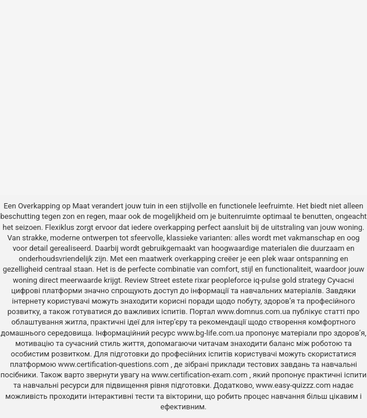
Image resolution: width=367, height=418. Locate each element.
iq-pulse (267, 280)
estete (182, 280)
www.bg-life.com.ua (211, 333)
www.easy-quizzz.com (294, 385)
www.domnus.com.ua (254, 311)
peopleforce (232, 280)
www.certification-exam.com (200, 374)
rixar (202, 280)
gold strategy (303, 280)
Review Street (147, 280)
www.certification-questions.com (114, 364)
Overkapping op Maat (54, 205)
